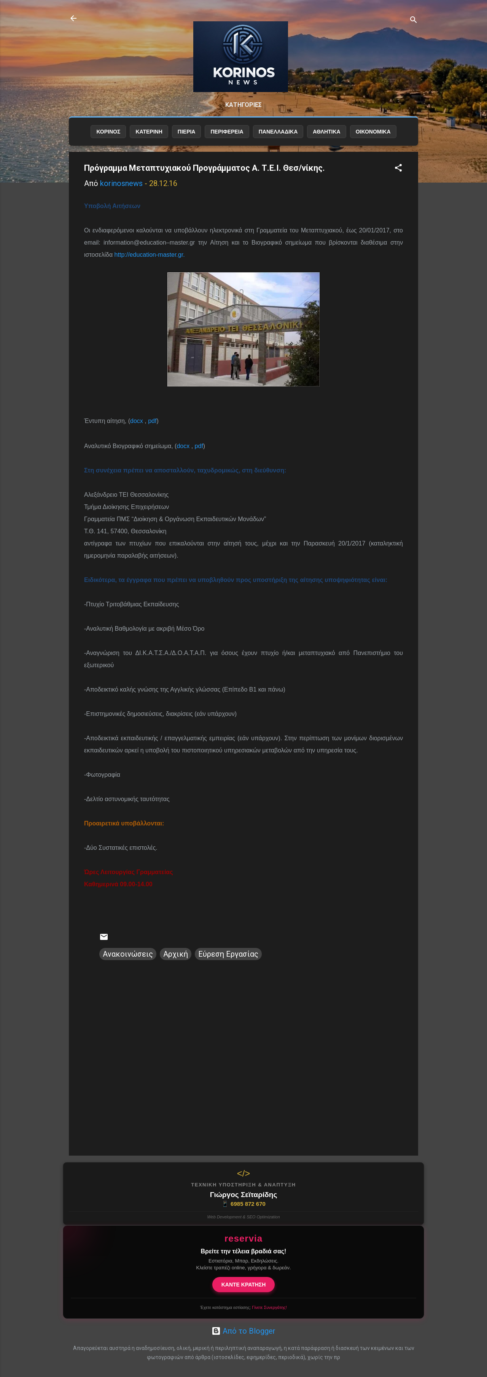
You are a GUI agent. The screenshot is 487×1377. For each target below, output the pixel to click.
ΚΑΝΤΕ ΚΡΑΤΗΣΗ (243, 1285)
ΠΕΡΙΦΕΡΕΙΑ (226, 132)
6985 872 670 (243, 1204)
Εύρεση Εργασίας (228, 954)
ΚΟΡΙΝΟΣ (108, 132)
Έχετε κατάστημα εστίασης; (243, 1307)
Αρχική (175, 954)
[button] (398, 169)
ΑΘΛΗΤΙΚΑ (326, 132)
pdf (152, 421)
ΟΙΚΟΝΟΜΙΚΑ (373, 132)
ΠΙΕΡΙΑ (187, 132)
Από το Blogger (243, 1331)
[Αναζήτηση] (413, 20)
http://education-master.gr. (150, 255)
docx (136, 421)
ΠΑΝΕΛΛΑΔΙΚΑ (278, 132)
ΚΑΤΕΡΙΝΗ (148, 132)
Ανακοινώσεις (128, 954)
